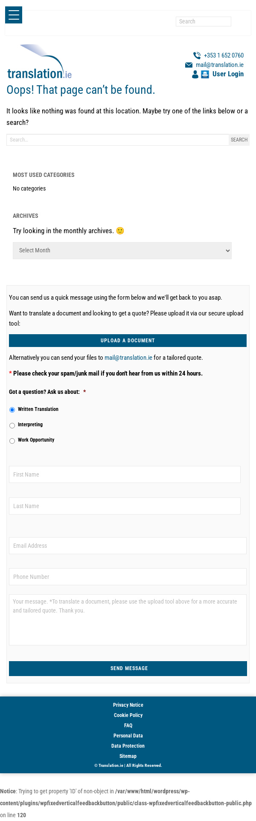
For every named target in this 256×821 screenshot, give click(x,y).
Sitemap (128, 756)
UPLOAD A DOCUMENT (128, 341)
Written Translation (38, 409)
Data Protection (128, 746)
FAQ (128, 725)
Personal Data (128, 736)
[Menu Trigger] (13, 14)
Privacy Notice (128, 705)
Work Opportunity (36, 440)
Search (239, 140)
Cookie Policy (128, 715)
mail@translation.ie (128, 357)
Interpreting (30, 425)
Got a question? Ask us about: (47, 391)
